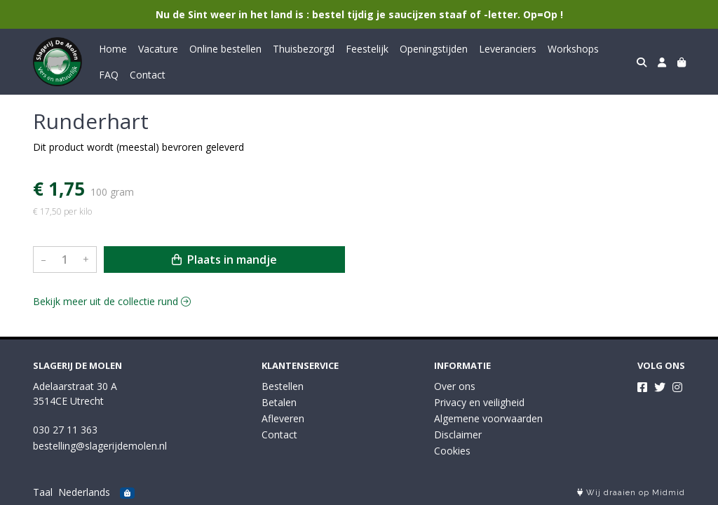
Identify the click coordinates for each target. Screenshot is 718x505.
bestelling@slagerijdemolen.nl (100, 445)
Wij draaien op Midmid (631, 492)
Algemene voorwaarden (488, 418)
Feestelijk (367, 48)
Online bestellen (225, 48)
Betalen (279, 402)
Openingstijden (434, 48)
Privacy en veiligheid (479, 402)
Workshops (573, 48)
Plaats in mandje (224, 259)
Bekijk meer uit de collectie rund (112, 301)
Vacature (158, 48)
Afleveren (283, 418)
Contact (147, 74)
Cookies (452, 450)
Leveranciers (507, 48)
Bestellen (283, 386)
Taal (43, 492)
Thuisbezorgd (303, 48)
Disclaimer (458, 434)
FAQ (108, 74)
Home (113, 48)
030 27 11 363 (65, 429)
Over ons (454, 386)
